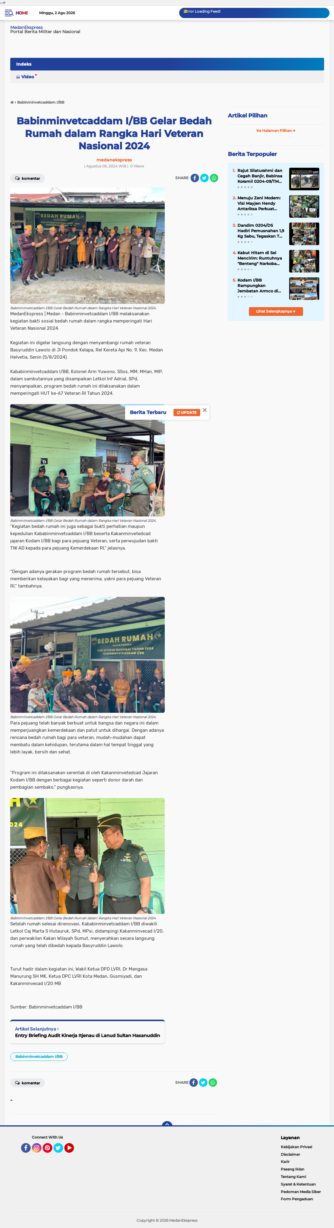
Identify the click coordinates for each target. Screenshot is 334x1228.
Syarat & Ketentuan (298, 1184)
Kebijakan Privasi (296, 1147)
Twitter (61, 1150)
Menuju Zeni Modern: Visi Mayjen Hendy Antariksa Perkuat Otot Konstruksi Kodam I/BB (258, 203)
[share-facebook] (195, 178)
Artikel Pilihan (247, 115)
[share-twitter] (204, 178)
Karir (285, 1161)
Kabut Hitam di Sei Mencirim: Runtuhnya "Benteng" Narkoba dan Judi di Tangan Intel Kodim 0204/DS (259, 258)
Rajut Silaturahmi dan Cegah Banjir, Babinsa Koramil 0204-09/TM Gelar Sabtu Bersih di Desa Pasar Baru (259, 176)
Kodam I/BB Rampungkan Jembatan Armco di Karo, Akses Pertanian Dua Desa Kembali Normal (259, 286)
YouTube (73, 1150)
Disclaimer (290, 1154)
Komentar (27, 1082)
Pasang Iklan (292, 1169)
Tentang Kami (293, 1176)
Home (22, 13)
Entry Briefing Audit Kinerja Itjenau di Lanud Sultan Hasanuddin (87, 1035)
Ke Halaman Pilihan (276, 130)
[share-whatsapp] (214, 178)
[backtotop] (167, 1126)
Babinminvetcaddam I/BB (39, 1056)
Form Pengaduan (297, 1199)
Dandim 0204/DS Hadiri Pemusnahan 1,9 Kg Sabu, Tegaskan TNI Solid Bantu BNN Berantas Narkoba (260, 231)
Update (187, 412)
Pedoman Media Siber (301, 1191)
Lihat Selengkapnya (276, 311)
